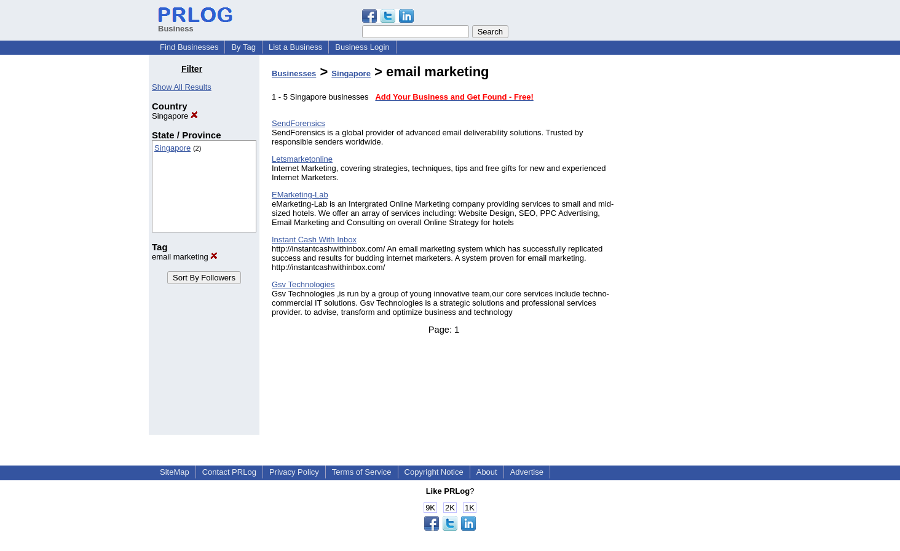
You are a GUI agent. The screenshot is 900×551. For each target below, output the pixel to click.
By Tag (243, 47)
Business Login (362, 47)
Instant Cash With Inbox (314, 239)
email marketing (185, 256)
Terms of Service (362, 472)
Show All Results (181, 87)
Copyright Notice (434, 472)
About (486, 472)
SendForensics (298, 123)
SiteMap (174, 472)
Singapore (175, 116)
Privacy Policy (294, 472)
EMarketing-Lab (300, 194)
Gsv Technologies (303, 284)
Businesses (294, 73)
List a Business (295, 47)
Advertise (526, 472)
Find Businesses (189, 47)
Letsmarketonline (302, 159)
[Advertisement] (688, 248)
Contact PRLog (229, 472)
